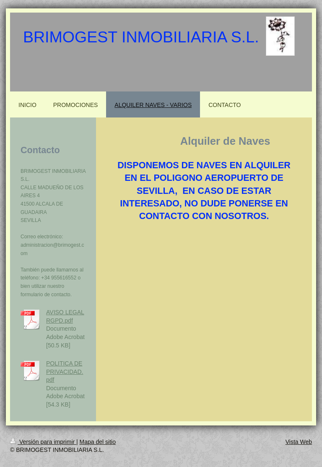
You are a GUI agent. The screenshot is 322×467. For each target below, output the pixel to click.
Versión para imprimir (43, 441)
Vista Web (299, 441)
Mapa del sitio (98, 441)
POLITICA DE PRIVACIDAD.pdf (64, 371)
